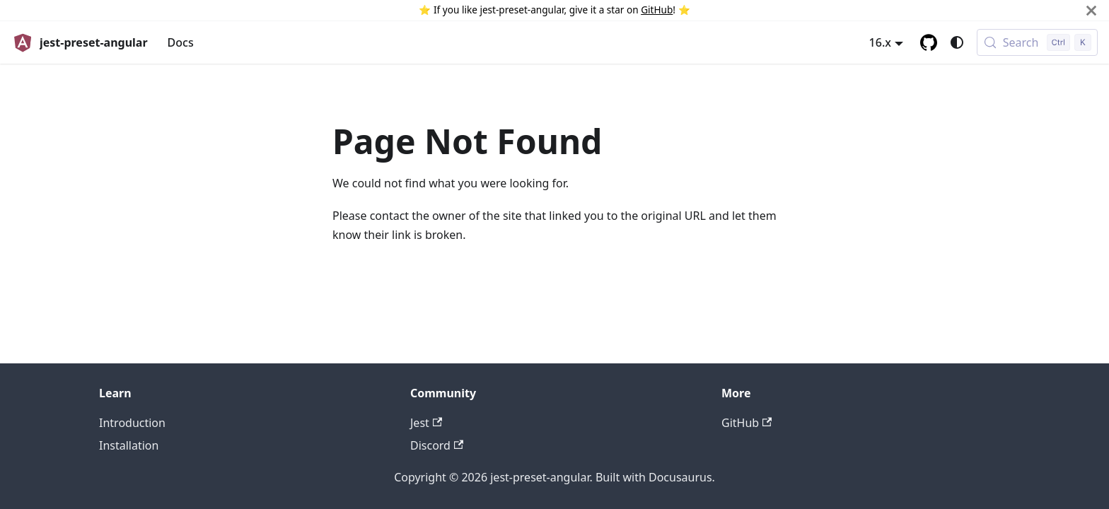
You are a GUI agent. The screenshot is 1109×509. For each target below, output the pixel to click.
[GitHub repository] (929, 42)
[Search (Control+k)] (1037, 42)
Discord (436, 445)
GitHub (657, 9)
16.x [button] (880, 42)
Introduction (132, 423)
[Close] (1091, 10)
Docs (181, 42)
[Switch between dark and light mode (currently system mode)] (957, 42)
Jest (426, 423)
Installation (128, 445)
